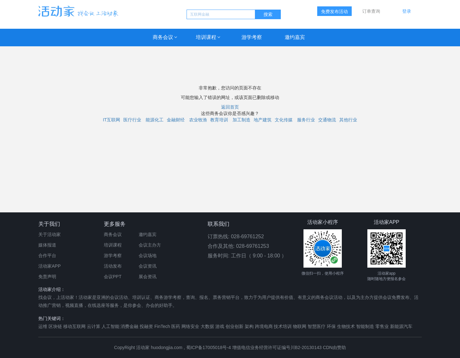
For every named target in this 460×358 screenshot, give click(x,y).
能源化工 (155, 119)
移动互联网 (74, 326)
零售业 (382, 326)
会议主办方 (150, 245)
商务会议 (163, 37)
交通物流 (327, 119)
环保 (331, 326)
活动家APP (49, 266)
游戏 (219, 326)
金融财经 (176, 119)
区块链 (55, 326)
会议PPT (112, 276)
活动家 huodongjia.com (159, 347)
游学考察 (251, 37)
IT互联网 (111, 119)
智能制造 (365, 326)
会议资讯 (148, 266)
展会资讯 (148, 276)
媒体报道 (47, 245)
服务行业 (306, 119)
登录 (406, 11)
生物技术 (346, 326)
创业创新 (234, 326)
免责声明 (47, 276)
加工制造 (241, 119)
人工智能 (110, 326)
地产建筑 (263, 119)
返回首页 (230, 107)
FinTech (162, 326)
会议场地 (148, 255)
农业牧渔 (198, 119)
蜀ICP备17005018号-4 (209, 347)
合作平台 (47, 255)
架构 (249, 326)
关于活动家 (49, 234)
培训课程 (206, 37)
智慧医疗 (317, 326)
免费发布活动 (334, 11)
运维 (42, 326)
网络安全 (190, 326)
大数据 (207, 326)
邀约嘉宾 (295, 37)
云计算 (93, 326)
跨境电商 (264, 326)
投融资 (146, 326)
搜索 (268, 14)
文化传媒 (284, 119)
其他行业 (348, 119)
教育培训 (219, 119)
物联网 (299, 326)
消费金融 (129, 326)
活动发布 (113, 266)
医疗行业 (132, 119)
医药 (175, 326)
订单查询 (371, 11)
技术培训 (283, 326)
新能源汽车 (401, 326)
